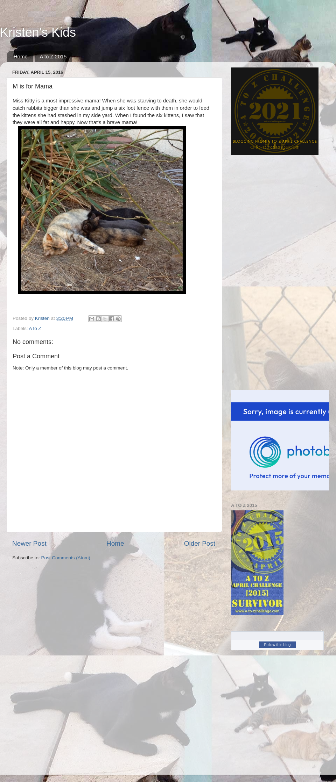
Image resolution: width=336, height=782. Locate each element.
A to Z (35, 328)
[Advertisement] (253, 272)
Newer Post (29, 543)
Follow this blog (277, 645)
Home (21, 56)
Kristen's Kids (38, 32)
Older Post (199, 543)
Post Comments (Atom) (65, 557)
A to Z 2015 (53, 56)
